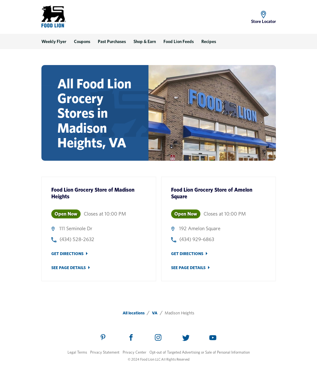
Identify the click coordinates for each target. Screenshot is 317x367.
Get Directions (67, 253)
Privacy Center (134, 352)
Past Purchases (112, 41)
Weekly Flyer (53, 41)
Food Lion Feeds (178, 41)
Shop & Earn (144, 41)
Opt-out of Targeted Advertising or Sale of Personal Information (199, 352)
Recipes (208, 41)
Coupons (82, 41)
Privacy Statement (104, 352)
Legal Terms (77, 352)
